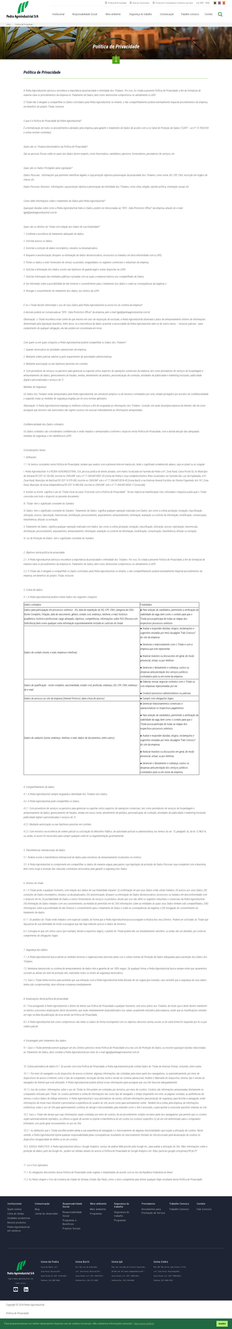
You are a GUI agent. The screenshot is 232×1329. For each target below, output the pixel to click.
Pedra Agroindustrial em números (18, 1229)
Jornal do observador (46, 1213)
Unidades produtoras (18, 1218)
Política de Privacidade (24, 24)
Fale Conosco (204, 1209)
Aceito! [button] (222, 1323)
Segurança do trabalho (121, 1214)
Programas (96, 1213)
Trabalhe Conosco (179, 1209)
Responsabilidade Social (72, 1214)
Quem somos (14, 1209)
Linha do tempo (15, 1213)
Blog (37, 1209)
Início (9, 24)
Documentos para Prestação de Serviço (153, 1211)
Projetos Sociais (71, 1228)
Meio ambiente (98, 1209)
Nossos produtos (16, 1222)
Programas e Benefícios (69, 1222)
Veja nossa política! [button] (144, 1323)
